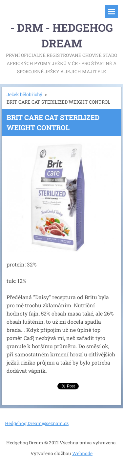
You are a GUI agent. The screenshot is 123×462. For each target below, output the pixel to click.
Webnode (82, 453)
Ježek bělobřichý (24, 94)
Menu (111, 11)
